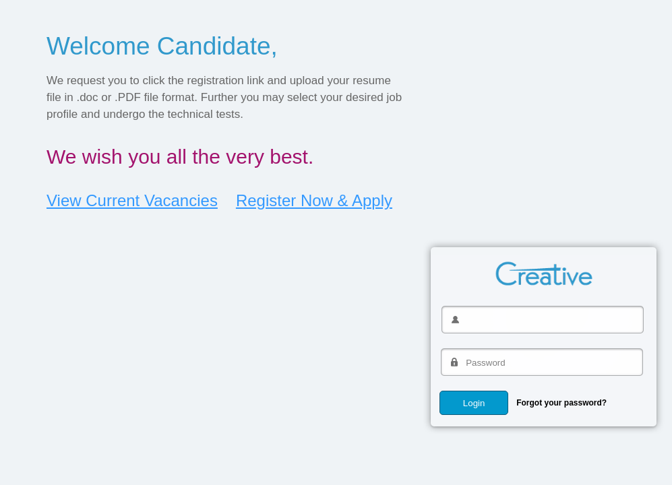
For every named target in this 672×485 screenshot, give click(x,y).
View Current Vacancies (132, 200)
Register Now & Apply (314, 200)
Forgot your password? (561, 403)
